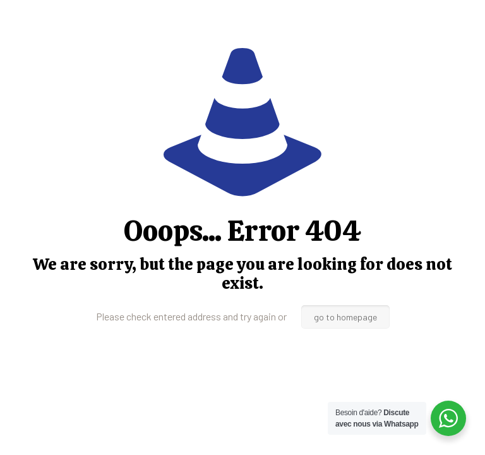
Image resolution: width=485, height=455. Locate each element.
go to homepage (345, 317)
